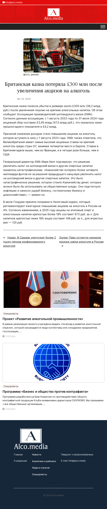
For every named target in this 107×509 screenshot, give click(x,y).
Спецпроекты (10, 313)
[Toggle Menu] (102, 26)
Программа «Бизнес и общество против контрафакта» (45, 391)
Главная (18, 454)
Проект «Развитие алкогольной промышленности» (43, 319)
